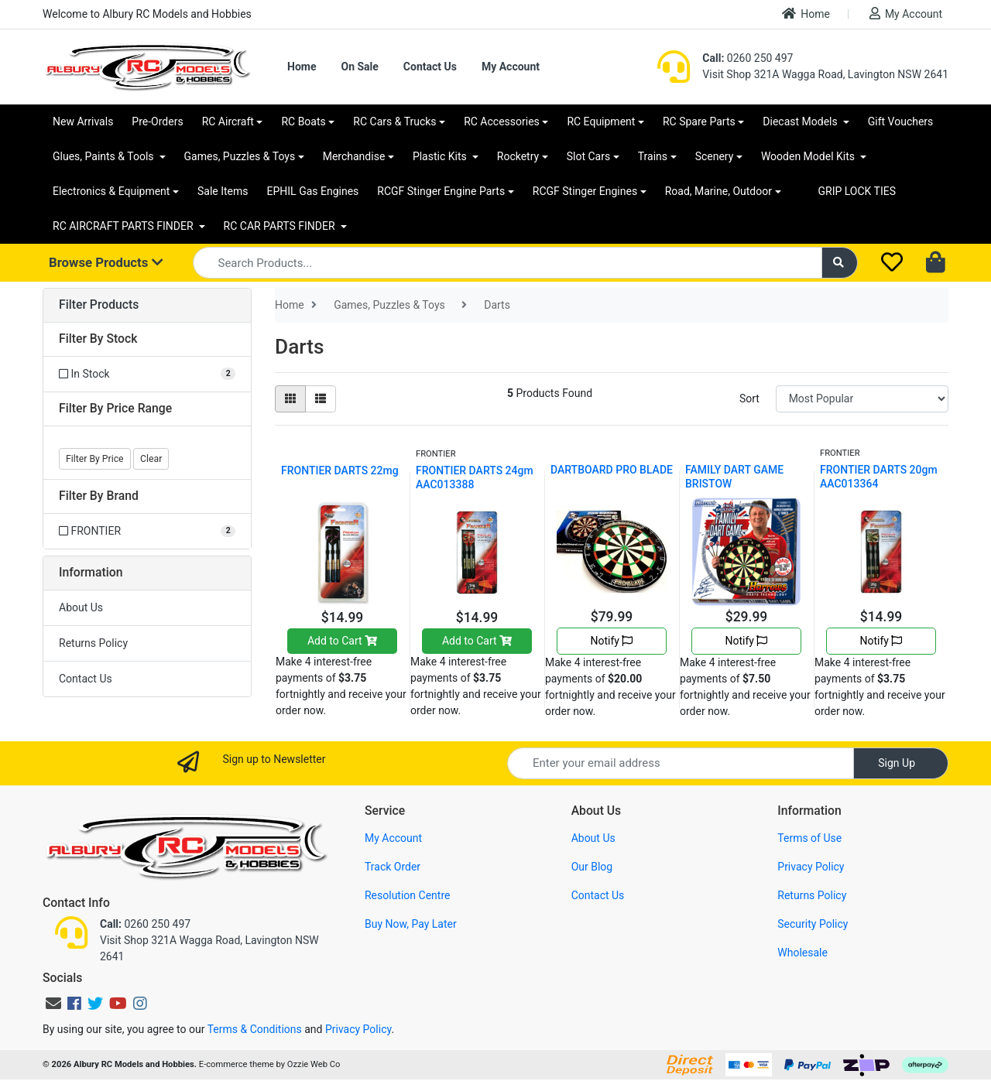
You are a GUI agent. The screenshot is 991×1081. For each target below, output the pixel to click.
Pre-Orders (157, 121)
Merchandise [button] (354, 156)
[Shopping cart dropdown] (937, 263)
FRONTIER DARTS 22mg (340, 470)
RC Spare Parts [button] (699, 121)
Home (806, 13)
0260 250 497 (747, 58)
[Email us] (53, 1003)
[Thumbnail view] (290, 398)
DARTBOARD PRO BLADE (611, 470)
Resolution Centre (407, 895)
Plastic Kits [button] (441, 156)
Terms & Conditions (254, 1029)
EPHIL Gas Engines (313, 191)
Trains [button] (652, 156)
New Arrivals (83, 121)
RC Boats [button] (303, 121)
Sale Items (223, 191)
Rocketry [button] (518, 156)
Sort (749, 398)
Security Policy (812, 924)
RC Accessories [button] (502, 121)
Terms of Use (809, 838)
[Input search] (507, 263)
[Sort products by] (862, 398)
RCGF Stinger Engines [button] (585, 191)
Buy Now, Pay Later (411, 924)
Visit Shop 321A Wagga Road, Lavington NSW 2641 (825, 74)
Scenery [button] (714, 156)
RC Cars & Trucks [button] (394, 121)
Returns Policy (93, 643)
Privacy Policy (810, 866)
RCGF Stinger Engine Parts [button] (441, 191)
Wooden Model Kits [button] (809, 156)
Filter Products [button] (99, 305)
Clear (151, 458)
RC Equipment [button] (601, 121)
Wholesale (802, 952)
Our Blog (592, 866)
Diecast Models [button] (801, 121)
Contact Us (430, 66)
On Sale (359, 66)
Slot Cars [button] (588, 156)
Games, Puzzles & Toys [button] (240, 156)
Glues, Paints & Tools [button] (104, 156)
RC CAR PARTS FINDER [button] (281, 226)
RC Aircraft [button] (228, 121)
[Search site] (840, 263)
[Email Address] (680, 763)
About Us (81, 607)
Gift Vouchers (901, 121)
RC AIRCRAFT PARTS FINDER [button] (124, 226)
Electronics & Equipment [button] (111, 191)
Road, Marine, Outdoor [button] (718, 191)
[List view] (320, 398)
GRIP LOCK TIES (857, 191)
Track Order (392, 866)
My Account (905, 13)
